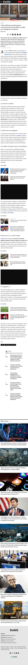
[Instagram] (14, 653)
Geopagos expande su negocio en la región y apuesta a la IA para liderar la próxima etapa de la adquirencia (16, 396)
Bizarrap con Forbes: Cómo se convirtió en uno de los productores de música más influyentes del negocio (18, 316)
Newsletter (7, 646)
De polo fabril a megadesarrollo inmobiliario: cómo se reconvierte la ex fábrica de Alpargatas (16, 376)
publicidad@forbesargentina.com (9, 635)
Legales (11, 648)
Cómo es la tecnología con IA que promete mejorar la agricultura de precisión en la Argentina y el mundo (18, 309)
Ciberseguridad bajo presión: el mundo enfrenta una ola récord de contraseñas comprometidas (14, 444)
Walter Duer (3, 31)
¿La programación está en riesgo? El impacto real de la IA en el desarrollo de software (13, 570)
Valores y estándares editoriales (20, 646)
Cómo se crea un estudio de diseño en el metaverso (18, 221)
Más (15, 351)
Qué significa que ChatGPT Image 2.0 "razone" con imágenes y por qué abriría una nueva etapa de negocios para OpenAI (14, 519)
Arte (3, 344)
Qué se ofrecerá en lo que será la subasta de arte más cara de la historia (17, 178)
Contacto (11, 646)
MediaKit (2, 646)
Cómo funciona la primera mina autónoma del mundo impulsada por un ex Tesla (13, 621)
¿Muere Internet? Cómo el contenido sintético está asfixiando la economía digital (13, 468)
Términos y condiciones (5, 648)
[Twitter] (12, 653)
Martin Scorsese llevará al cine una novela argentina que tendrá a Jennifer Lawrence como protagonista (18, 171)
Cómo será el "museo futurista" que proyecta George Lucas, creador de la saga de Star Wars (18, 256)
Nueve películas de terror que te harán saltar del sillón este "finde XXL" (17, 263)
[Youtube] (16, 653)
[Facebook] (10, 653)
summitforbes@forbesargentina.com (10, 639)
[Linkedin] (18, 653)
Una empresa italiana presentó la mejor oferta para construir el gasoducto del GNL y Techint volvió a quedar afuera (16, 386)
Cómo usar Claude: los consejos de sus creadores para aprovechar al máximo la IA (16, 367)
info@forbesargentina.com (8, 637)
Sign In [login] (25, 1)
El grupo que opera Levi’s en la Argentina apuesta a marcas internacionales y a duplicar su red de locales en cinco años (16, 358)
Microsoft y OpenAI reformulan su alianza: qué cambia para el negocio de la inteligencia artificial (13, 596)
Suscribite (20, 1)
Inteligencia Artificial (10, 344)
